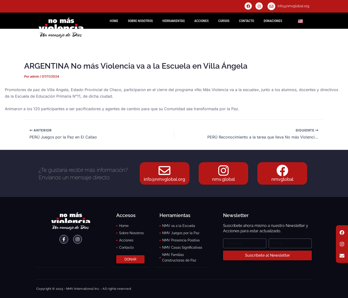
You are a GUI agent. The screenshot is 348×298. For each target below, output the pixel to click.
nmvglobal (282, 179)
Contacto (246, 21)
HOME (114, 21)
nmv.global (223, 179)
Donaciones (273, 21)
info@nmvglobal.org (293, 6)
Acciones (201, 21)
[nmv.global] (224, 171)
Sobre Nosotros (140, 21)
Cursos (223, 21)
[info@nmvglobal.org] (271, 6)
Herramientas (173, 21)
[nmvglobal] (282, 171)
